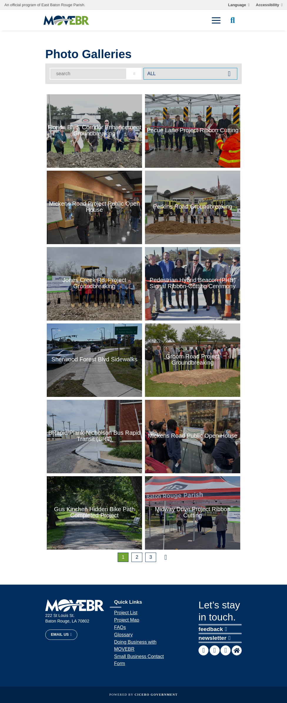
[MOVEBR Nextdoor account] (237, 650)
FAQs (120, 627)
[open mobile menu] (216, 20)
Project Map (126, 620)
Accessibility (267, 5)
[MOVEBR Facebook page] (203, 650)
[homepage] (66, 20)
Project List (125, 612)
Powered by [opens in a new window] (143, 694)
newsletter (214, 638)
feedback (212, 629)
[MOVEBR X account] (215, 650)
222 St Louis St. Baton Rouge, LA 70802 (67, 618)
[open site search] (232, 20)
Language (237, 5)
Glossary (123, 634)
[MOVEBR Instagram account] (226, 650)
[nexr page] (166, 557)
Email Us (60, 634)
